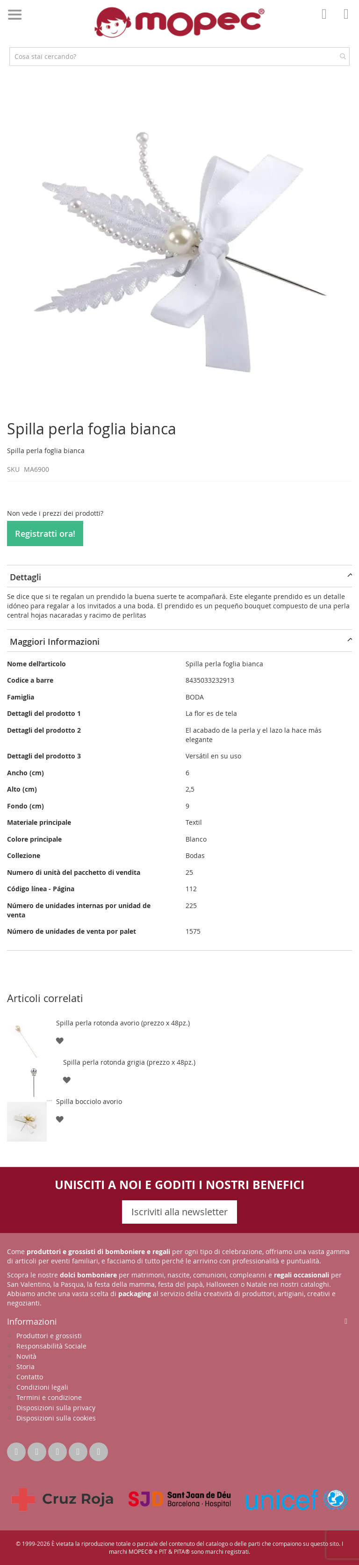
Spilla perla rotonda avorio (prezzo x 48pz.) (123, 1022)
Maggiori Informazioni (55, 641)
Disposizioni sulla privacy (55, 1407)
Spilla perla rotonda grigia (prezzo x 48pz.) (129, 1062)
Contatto (29, 1376)
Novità (26, 1356)
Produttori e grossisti (49, 1335)
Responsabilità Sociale (51, 1345)
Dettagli (25, 577)
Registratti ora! (45, 533)
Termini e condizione (49, 1397)
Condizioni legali (42, 1387)
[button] (59, 1040)
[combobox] (179, 56)
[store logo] (179, 22)
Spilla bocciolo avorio (89, 1101)
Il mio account (327, 20)
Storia (25, 1366)
